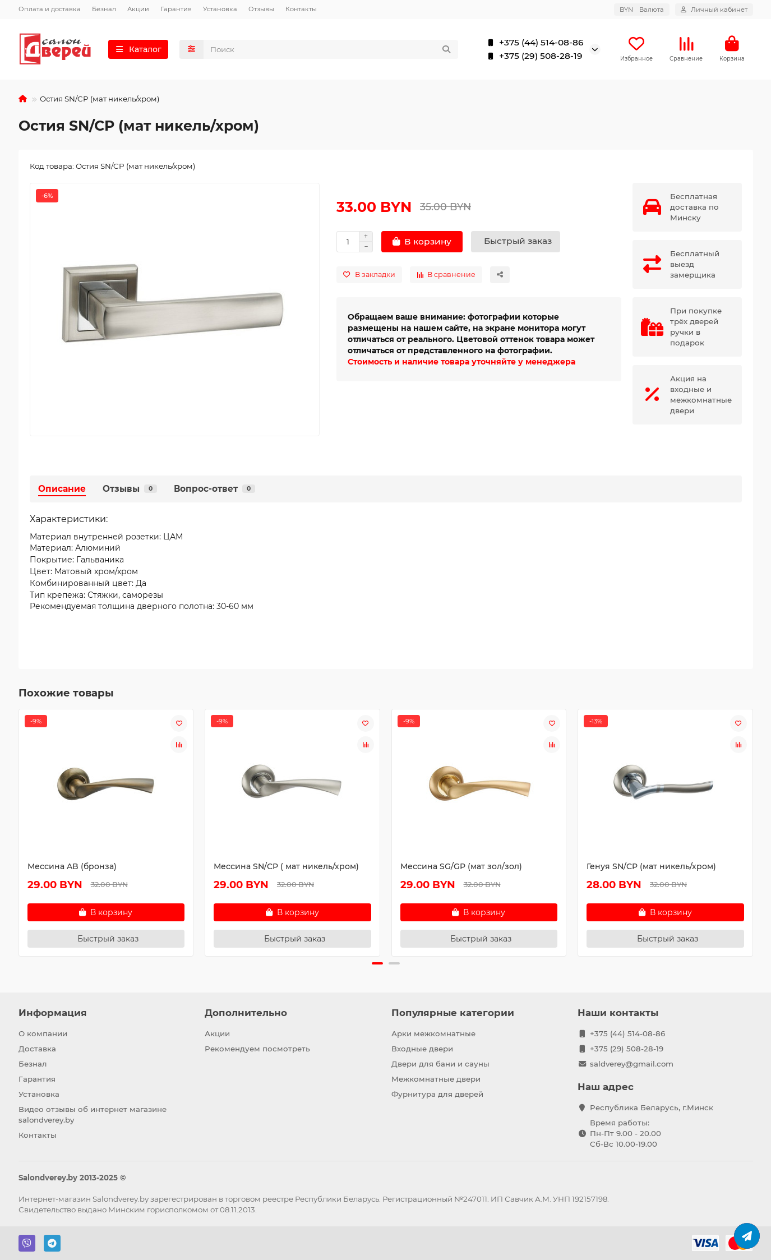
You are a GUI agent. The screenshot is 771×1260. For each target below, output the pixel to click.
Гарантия (176, 9)
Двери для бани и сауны (440, 1063)
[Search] (331, 49)
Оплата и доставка (50, 9)
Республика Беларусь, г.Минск (651, 1107)
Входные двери (422, 1048)
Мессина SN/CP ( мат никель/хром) (286, 866)
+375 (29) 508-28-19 (533, 56)
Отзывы (261, 9)
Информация (53, 1012)
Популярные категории (452, 1012)
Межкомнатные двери (436, 1078)
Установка (220, 9)
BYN (642, 9)
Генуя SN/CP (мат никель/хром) (651, 866)
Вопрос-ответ (214, 488)
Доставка (37, 1048)
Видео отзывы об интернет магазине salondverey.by (93, 1114)
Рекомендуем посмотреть (257, 1048)
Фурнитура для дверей (437, 1094)
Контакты (301, 9)
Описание (62, 488)
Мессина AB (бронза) (72, 866)
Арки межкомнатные (433, 1033)
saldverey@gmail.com (631, 1063)
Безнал (104, 9)
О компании (43, 1033)
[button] (377, 963)
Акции (138, 9)
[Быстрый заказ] (515, 241)
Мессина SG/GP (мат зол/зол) (461, 866)
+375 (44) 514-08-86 (533, 42)
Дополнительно (246, 1012)
